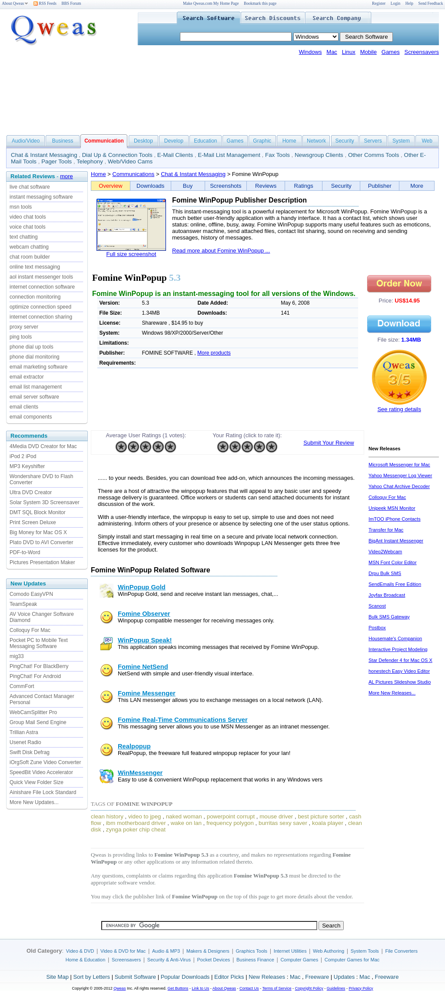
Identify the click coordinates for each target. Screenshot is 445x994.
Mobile (368, 52)
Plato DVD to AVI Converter (41, 542)
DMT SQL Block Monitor (38, 512)
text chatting (24, 237)
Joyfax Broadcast (387, 595)
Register (378, 3)
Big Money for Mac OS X (38, 532)
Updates (344, 977)
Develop (173, 141)
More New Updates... (34, 802)
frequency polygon (230, 823)
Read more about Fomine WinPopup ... (221, 250)
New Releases (267, 977)
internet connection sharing (41, 317)
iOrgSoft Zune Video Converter (45, 762)
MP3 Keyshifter (27, 466)
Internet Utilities (290, 951)
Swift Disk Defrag (30, 752)
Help (409, 3)
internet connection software (42, 287)
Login (395, 3)
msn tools (21, 207)
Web (427, 141)
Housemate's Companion (395, 638)
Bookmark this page (260, 3)
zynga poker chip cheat (136, 829)
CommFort (22, 686)
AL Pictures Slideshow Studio (400, 682)
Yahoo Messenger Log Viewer (400, 475)
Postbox (377, 627)
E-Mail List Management (229, 155)
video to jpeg (144, 816)
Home (289, 141)
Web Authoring (328, 951)
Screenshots (225, 186)
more (66, 176)
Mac (331, 52)
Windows (310, 52)
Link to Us (200, 988)
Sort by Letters (91, 977)
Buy (188, 186)
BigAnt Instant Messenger (396, 540)
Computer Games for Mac (352, 959)
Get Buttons (178, 988)
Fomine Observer (144, 613)
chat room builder (30, 257)
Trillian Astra (24, 732)
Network (316, 141)
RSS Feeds (44, 3)
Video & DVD (80, 951)
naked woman (184, 816)
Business (62, 141)
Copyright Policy (309, 988)
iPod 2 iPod (23, 456)
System (401, 141)
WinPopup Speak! (145, 640)
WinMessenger (140, 772)
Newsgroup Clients (319, 155)
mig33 (17, 656)
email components (31, 417)
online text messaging (35, 267)
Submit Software (135, 977)
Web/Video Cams (130, 161)
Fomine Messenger (147, 693)
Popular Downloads (185, 977)
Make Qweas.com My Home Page (211, 3)
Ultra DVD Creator (31, 492)
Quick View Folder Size (36, 782)
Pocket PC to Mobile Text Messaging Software (39, 643)
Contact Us (249, 988)
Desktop (143, 141)
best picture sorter (321, 816)
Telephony (89, 161)
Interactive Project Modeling (398, 649)
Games (391, 52)
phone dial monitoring (35, 357)
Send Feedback (430, 3)
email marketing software (38, 367)
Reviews (265, 186)
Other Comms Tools (373, 155)
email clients (24, 407)
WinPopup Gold (142, 587)
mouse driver (276, 816)
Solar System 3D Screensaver (45, 502)
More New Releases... (392, 692)
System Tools (365, 951)
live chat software (30, 187)
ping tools (21, 337)
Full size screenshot (131, 254)
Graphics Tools (251, 951)
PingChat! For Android (35, 676)
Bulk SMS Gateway (389, 616)
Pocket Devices (213, 959)
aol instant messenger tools (41, 277)
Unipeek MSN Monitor (392, 508)
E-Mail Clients (175, 155)
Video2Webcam (385, 551)
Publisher (380, 186)
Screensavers (422, 52)
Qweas (119, 988)
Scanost (377, 605)
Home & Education (86, 959)
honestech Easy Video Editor (399, 671)
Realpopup (134, 746)
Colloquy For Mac (30, 630)
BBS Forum (71, 3)
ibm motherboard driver (136, 823)
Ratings (303, 186)
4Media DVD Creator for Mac (43, 446)
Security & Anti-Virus (169, 959)
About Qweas (15, 3)
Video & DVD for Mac (123, 951)
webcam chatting (29, 247)
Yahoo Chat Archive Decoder (399, 486)
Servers (373, 141)
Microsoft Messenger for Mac (399, 464)
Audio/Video (26, 141)
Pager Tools (56, 161)
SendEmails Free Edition (395, 584)
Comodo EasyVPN (31, 594)
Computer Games (299, 959)
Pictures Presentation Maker (42, 562)
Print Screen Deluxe (33, 522)
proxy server (24, 327)
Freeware (317, 977)
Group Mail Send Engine (38, 722)
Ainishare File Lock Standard (43, 792)
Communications (134, 174)
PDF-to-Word (25, 552)
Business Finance (255, 959)
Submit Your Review (328, 442)
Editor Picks (229, 977)
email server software (34, 397)
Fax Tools (277, 155)
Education (205, 141)
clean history (107, 816)
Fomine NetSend (143, 666)
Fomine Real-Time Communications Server (183, 719)
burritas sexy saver (283, 823)
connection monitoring (35, 297)
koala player (327, 823)
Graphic (262, 141)
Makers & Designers (207, 951)
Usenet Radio (25, 742)
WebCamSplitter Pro (33, 712)
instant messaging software (41, 197)
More (416, 186)
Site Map (57, 977)
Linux (348, 52)
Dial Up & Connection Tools (117, 155)
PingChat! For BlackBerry (39, 666)
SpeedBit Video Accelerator (41, 772)
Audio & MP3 (166, 951)
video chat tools (28, 217)
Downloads (150, 186)
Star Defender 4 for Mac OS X (400, 660)
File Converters (401, 951)
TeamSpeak (23, 604)
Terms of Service (276, 988)
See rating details (399, 409)
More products (214, 353)
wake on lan (186, 823)
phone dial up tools (31, 347)
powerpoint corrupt (231, 816)
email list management (36, 387)
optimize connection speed (40, 307)
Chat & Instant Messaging (44, 155)
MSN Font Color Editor (393, 562)
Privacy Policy (361, 988)
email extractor (27, 377)
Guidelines (336, 988)
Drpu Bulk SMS (385, 573)
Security (344, 141)
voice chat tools (28, 227)
